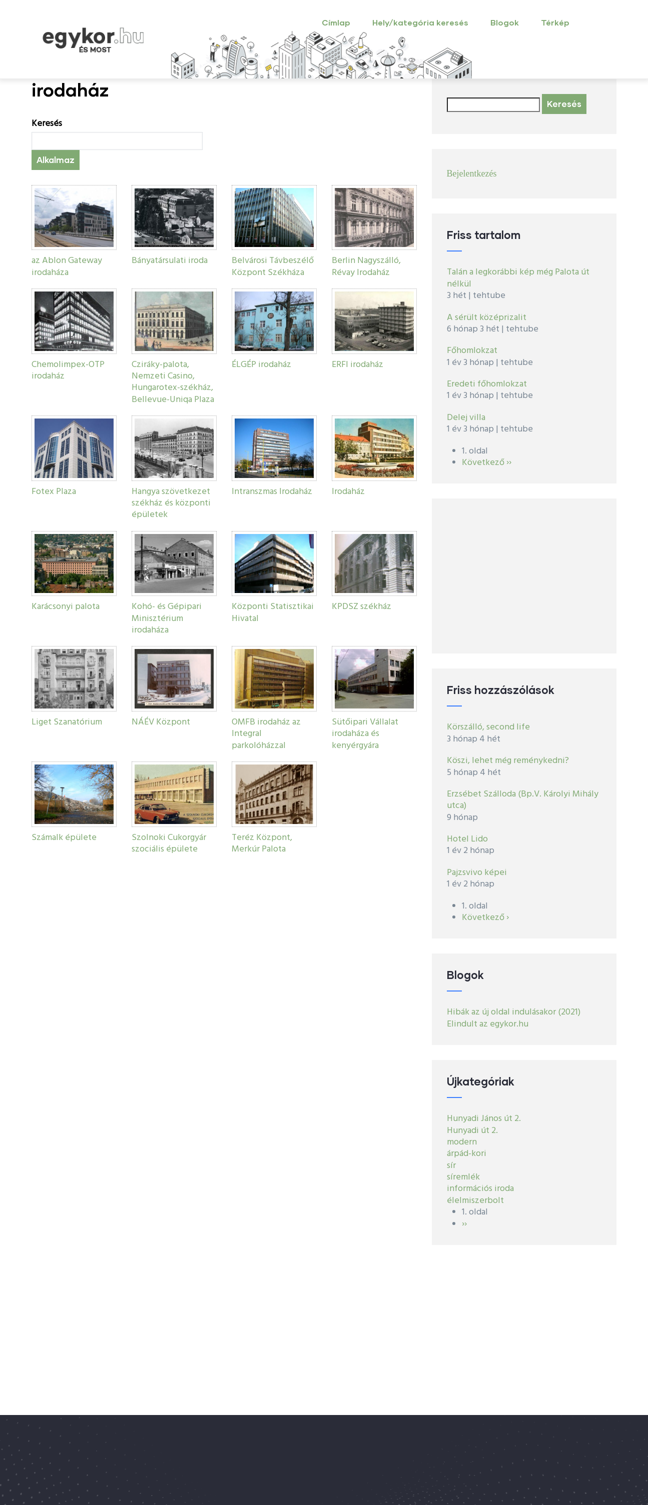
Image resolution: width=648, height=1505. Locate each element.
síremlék (463, 1177)
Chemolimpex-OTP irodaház (68, 371)
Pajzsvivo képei (477, 873)
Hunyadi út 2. (472, 1131)
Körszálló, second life (488, 727)
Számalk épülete (64, 837)
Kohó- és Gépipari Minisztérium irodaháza (167, 619)
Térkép (555, 22)
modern (462, 1142)
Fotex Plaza (54, 491)
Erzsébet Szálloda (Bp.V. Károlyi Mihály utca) (522, 800)
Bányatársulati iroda (170, 261)
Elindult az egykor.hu (487, 1024)
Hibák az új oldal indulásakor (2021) (513, 1012)
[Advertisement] (524, 576)
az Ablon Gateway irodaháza (67, 267)
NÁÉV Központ (161, 722)
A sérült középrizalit (486, 317)
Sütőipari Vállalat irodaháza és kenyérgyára (365, 734)
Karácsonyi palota (66, 607)
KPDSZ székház (361, 607)
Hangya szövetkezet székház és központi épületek (171, 503)
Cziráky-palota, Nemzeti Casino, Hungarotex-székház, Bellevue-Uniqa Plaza (173, 382)
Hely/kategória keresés (420, 22)
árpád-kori (466, 1153)
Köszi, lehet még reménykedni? (508, 761)
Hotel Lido (467, 839)
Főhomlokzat (472, 351)
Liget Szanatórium (67, 722)
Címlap (336, 22)
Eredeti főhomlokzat (487, 384)
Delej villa (466, 417)
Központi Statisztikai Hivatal (273, 613)
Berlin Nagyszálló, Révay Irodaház (366, 267)
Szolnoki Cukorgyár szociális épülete (169, 843)
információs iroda (480, 1189)
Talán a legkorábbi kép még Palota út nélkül (518, 278)
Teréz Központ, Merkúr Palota (262, 843)
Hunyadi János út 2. (484, 1119)
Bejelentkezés (472, 173)
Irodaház (348, 491)
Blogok (504, 22)
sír (451, 1165)
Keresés (47, 124)
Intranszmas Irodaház (272, 491)
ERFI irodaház (357, 365)
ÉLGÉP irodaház (261, 365)
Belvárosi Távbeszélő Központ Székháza (273, 267)
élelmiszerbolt (475, 1201)
